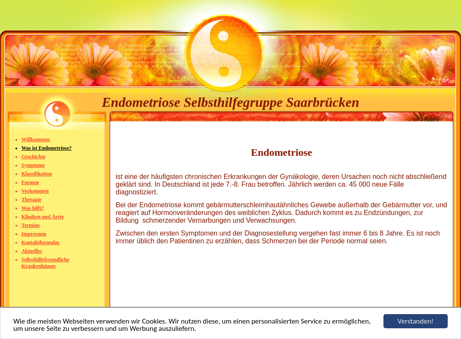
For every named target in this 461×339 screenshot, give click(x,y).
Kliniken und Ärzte (42, 217)
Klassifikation (36, 174)
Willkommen (35, 139)
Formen (30, 182)
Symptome (33, 165)
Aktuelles (31, 251)
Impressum (33, 234)
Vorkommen (35, 191)
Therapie (31, 200)
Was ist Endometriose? (46, 148)
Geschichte (33, 157)
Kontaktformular (40, 242)
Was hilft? (32, 208)
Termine (30, 225)
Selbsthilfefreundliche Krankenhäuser (45, 263)
